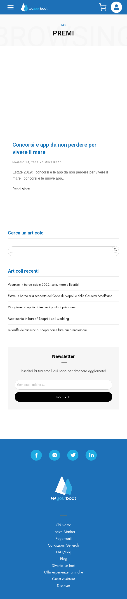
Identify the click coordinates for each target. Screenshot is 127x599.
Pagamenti (64, 539)
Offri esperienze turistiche (63, 572)
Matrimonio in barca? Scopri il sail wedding (38, 318)
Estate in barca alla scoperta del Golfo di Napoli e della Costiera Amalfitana (60, 295)
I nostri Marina (63, 532)
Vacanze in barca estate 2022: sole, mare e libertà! (43, 284)
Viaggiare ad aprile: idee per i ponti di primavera (42, 307)
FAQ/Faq (63, 552)
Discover (63, 586)
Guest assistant (63, 579)
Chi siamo (63, 525)
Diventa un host (63, 566)
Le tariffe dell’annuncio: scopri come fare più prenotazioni (47, 330)
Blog (63, 559)
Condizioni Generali (63, 545)
